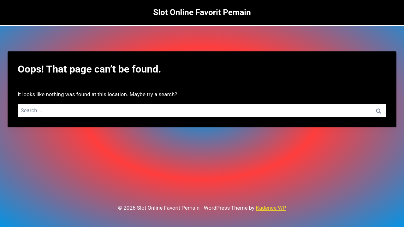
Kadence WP (271, 208)
